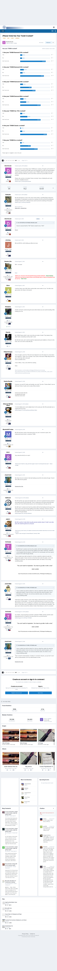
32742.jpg (40, 743)
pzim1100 (45, 826)
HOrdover (45, 846)
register (11, 152)
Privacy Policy (25, 933)
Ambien (44, 818)
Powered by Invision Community (28, 936)
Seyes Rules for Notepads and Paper (13, 914)
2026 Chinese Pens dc (10, 766)
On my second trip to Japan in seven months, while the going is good (11, 813)
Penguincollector (47, 835)
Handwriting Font (9, 926)
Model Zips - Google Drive (20, 208)
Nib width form (8, 908)
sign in (7, 152)
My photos (28, 766)
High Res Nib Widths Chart (11, 902)
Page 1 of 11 (24, 160)
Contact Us (32, 933)
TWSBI (15, 43)
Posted (19, 165)
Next (16, 160)
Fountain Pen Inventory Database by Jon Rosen (16, 920)
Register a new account (16, 692)
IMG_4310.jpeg (5, 743)
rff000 (44, 866)
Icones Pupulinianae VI (46, 766)
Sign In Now (40, 692)
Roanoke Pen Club (19, 486)
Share (41, 42)
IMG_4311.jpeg (23, 743)
